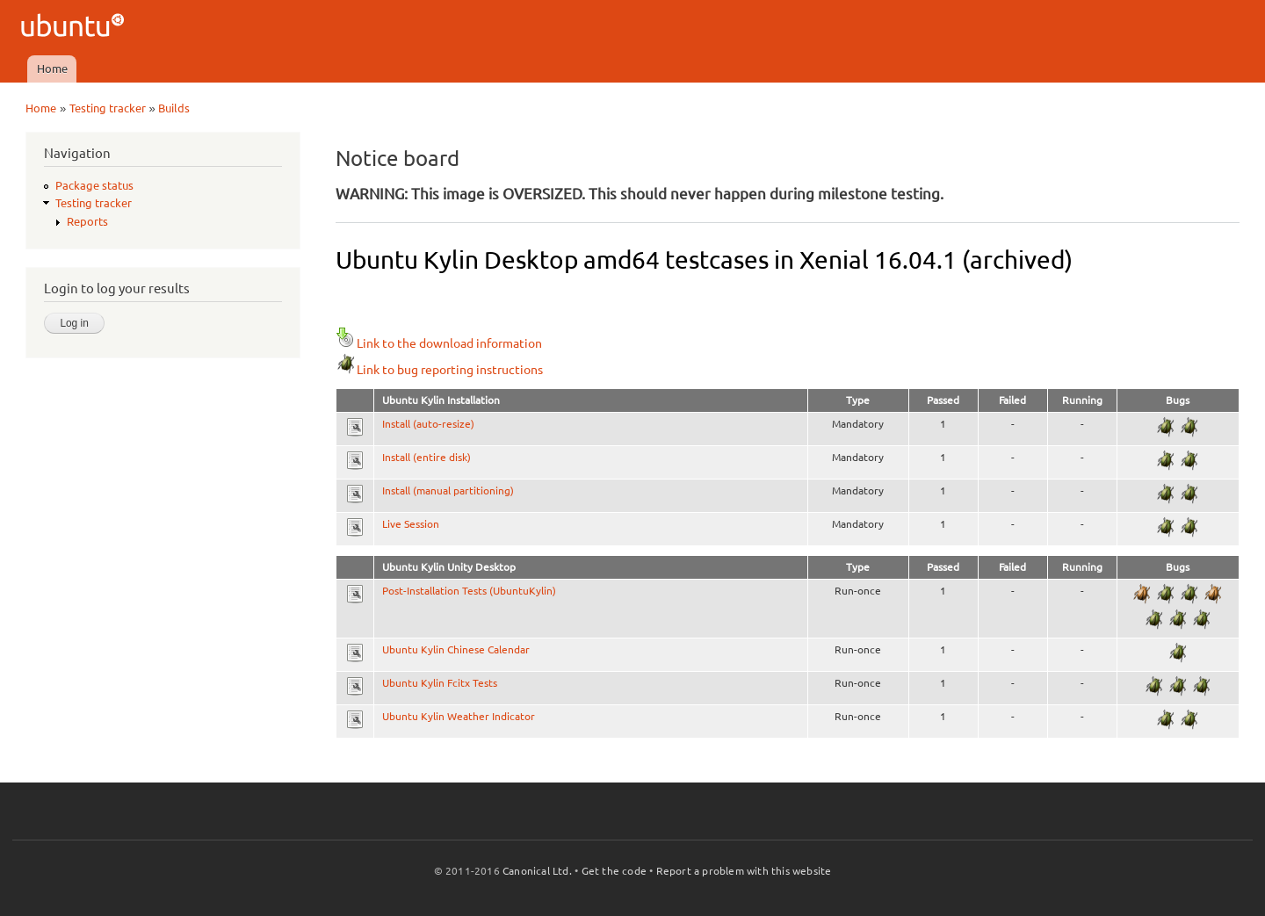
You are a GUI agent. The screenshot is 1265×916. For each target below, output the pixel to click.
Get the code (614, 870)
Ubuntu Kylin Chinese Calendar (456, 649)
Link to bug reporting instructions (439, 370)
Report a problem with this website (744, 870)
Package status (94, 185)
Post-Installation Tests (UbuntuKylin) (469, 590)
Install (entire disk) (426, 457)
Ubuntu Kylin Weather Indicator (458, 716)
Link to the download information (439, 343)
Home (52, 68)
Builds (174, 108)
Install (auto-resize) (428, 423)
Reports (87, 221)
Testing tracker (107, 108)
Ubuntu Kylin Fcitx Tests (439, 683)
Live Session (410, 524)
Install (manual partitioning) (448, 490)
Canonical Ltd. (537, 870)
